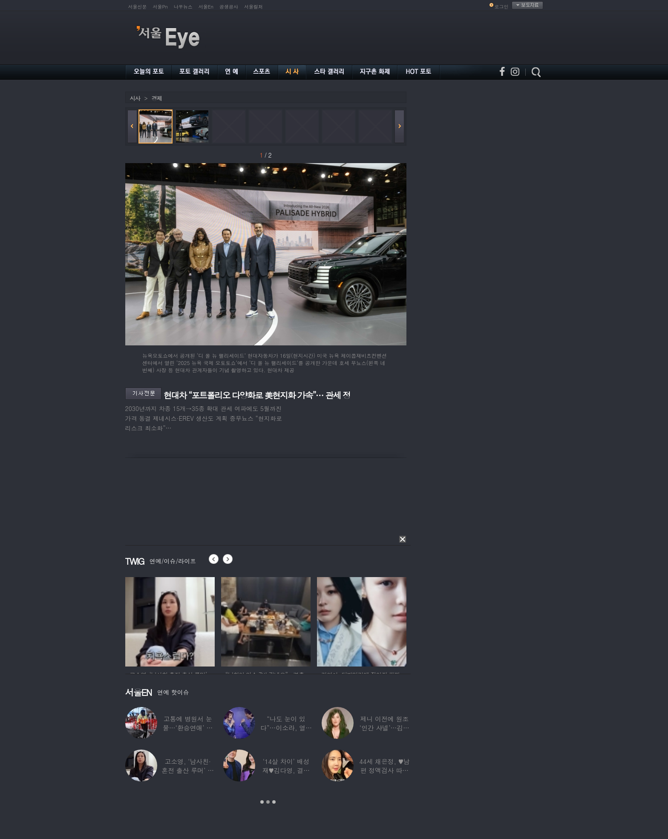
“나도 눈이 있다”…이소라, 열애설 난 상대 (285, 727)
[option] (170, 620)
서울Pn (160, 6)
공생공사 (228, 6)
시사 (135, 98)
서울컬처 (253, 6)
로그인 (502, 6)
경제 (157, 98)
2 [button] (268, 802)
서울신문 (137, 6)
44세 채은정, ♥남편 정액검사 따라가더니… (384, 770)
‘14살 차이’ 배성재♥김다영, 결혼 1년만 (285, 770)
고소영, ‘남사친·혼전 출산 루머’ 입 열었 (187, 770)
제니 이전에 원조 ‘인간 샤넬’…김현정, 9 (384, 727)
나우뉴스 (183, 6)
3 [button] (274, 802)
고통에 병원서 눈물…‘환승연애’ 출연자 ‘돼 (188, 727)
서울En (206, 6)
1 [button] (262, 802)
